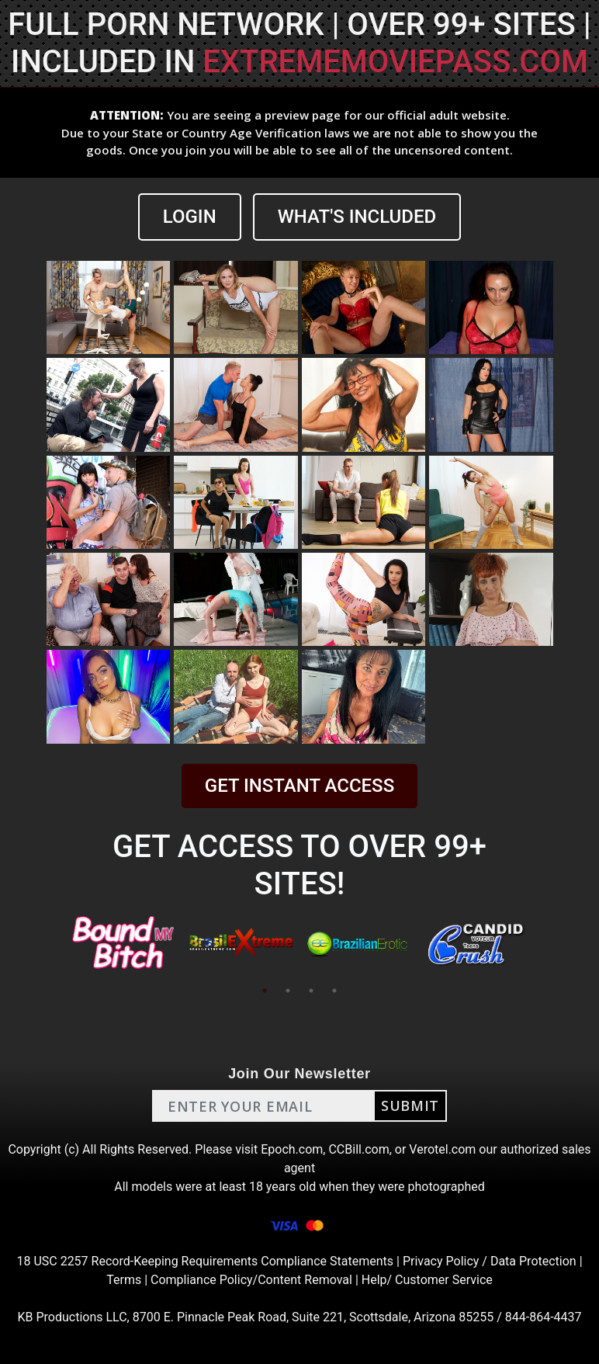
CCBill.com (358, 1149)
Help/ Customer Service (427, 1279)
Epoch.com (292, 1149)
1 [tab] (264, 990)
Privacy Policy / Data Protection (489, 1261)
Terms (123, 1279)
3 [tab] (311, 990)
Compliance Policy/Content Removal (251, 1279)
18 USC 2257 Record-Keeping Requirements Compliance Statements (204, 1261)
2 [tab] (288, 990)
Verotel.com (442, 1149)
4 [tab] (334, 990)
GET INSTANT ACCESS (299, 786)
